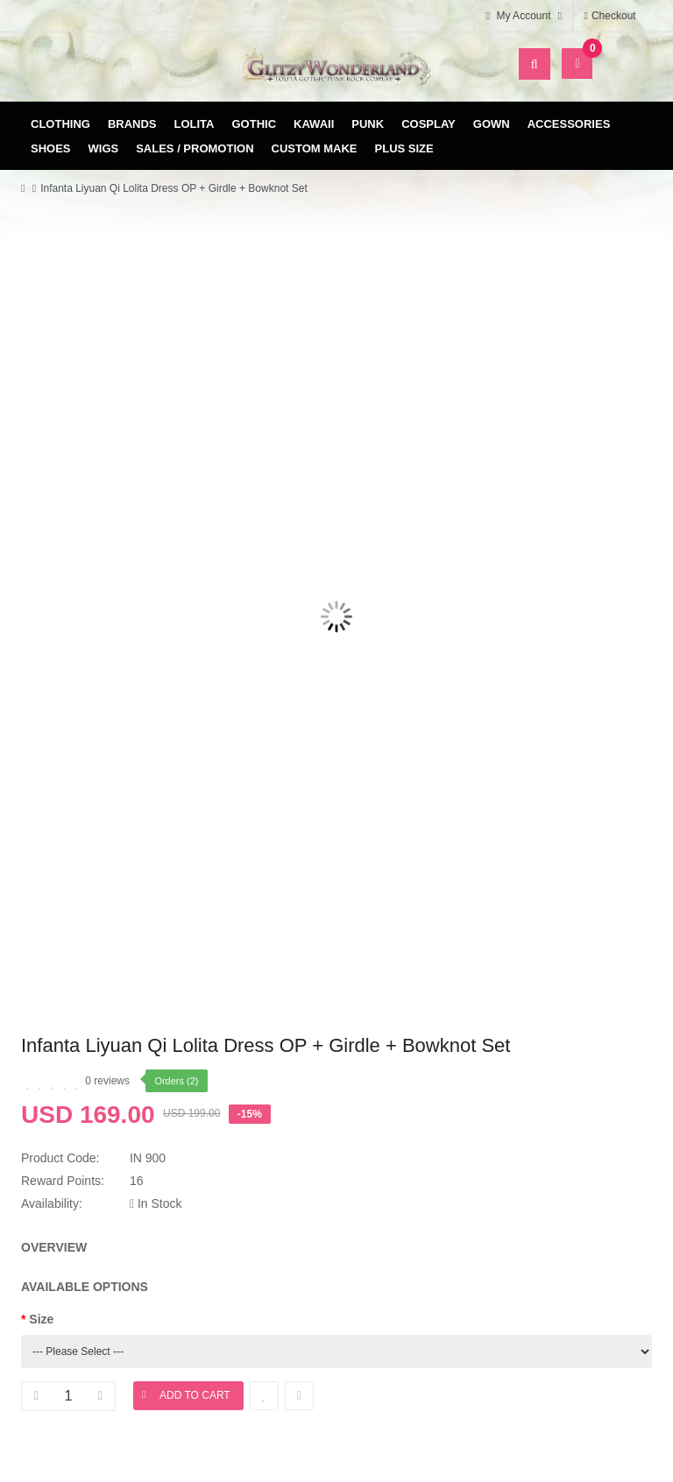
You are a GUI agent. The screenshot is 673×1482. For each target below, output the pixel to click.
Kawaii (314, 124)
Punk (367, 124)
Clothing (60, 124)
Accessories (569, 124)
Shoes (51, 148)
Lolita (194, 124)
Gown (491, 124)
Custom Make (315, 148)
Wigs (104, 148)
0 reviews (107, 1081)
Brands (132, 124)
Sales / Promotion (194, 148)
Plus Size (404, 148)
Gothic (254, 124)
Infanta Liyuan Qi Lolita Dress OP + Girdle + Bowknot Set (174, 188)
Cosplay (428, 124)
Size (41, 1319)
